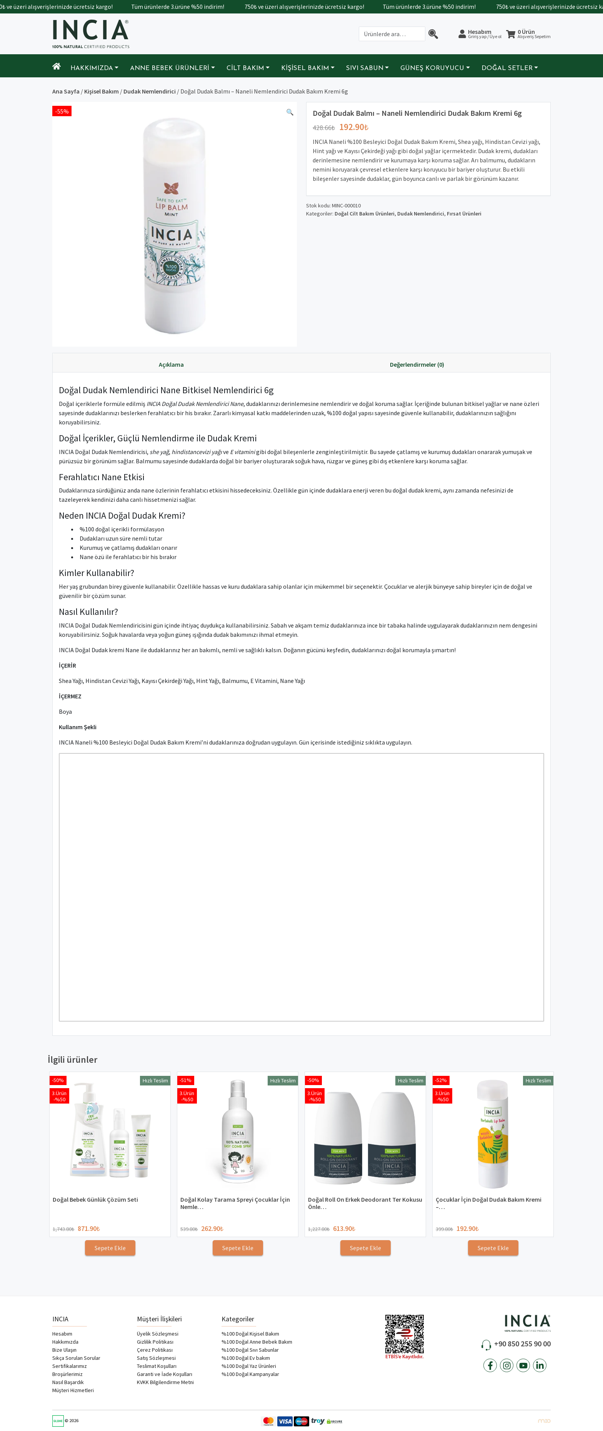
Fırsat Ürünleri (464, 213)
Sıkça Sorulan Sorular (76, 1357)
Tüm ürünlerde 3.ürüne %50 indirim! (190, 6)
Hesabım (484, 33)
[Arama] (433, 33)
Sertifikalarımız (69, 1366)
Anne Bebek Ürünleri (169, 68)
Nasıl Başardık (68, 1382)
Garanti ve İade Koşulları (164, 1374)
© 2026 (65, 1420)
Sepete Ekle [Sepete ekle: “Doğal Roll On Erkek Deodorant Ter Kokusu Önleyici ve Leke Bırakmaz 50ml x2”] (365, 1248)
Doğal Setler (507, 68)
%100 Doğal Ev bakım (246, 1357)
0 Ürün (534, 34)
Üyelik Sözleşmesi (157, 1333)
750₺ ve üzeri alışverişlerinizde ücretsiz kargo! (65, 6)
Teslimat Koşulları (157, 1366)
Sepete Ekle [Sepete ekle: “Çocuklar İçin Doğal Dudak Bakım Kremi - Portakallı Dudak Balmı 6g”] (493, 1248)
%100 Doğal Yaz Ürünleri (249, 1366)
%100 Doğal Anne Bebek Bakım (257, 1341)
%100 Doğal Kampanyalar (250, 1374)
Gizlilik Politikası (155, 1341)
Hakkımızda (91, 68)
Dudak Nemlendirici (149, 91)
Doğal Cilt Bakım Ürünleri (365, 213)
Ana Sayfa (66, 91)
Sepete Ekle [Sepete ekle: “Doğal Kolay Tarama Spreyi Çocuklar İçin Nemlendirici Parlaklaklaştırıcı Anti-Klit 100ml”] (237, 1248)
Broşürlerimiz (67, 1374)
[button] (290, 113)
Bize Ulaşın (64, 1349)
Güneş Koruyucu (432, 68)
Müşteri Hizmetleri (73, 1390)
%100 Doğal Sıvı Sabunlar (250, 1349)
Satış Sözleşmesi (156, 1357)
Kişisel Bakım (305, 68)
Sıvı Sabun (364, 68)
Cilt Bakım (245, 68)
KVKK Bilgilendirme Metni (165, 1382)
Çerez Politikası (155, 1349)
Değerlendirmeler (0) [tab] (417, 364)
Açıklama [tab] (171, 364)
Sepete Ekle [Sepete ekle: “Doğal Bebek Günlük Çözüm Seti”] (110, 1248)
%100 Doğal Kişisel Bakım (250, 1333)
